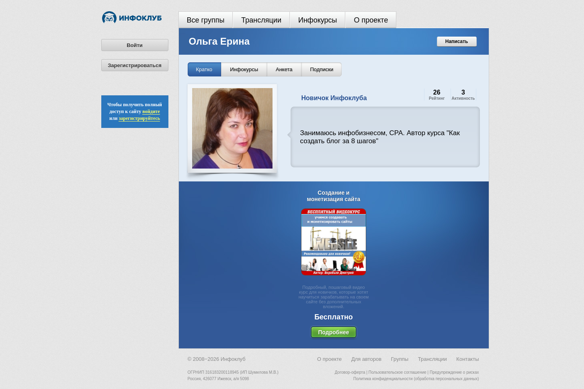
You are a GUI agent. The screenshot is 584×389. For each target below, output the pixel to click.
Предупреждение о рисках (454, 372)
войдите (151, 111)
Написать (456, 41)
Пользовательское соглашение (397, 372)
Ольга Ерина (219, 41)
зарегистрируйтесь (139, 118)
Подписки (322, 69)
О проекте (371, 20)
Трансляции (261, 20)
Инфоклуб (233, 359)
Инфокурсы (317, 20)
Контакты (467, 359)
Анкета (284, 69)
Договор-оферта (350, 372)
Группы (399, 359)
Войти (135, 45)
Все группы (206, 20)
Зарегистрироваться (135, 65)
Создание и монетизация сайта (333, 195)
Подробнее (333, 332)
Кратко (204, 69)
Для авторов (366, 359)
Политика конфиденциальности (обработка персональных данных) (416, 379)
